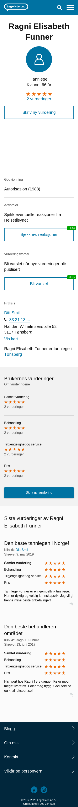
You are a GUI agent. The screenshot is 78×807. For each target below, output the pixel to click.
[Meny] (70, 8)
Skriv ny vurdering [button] (39, 112)
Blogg (9, 728)
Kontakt (11, 757)
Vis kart (11, 339)
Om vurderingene (17, 384)
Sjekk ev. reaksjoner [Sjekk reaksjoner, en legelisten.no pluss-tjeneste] (39, 234)
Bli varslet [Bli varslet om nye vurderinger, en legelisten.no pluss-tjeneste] (39, 283)
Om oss (11, 743)
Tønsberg (13, 354)
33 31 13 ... (19, 319)
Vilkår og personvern (23, 771)
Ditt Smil (12, 312)
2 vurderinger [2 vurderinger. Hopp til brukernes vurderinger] (39, 99)
